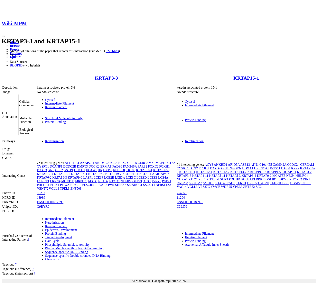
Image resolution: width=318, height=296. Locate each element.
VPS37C (204, 186)
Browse (15, 45)
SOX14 (220, 183)
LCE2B (109, 177)
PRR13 (260, 179)
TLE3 (274, 183)
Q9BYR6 (43, 206)
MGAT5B (67, 181)
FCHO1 (204, 168)
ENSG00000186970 (190, 202)
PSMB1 (271, 179)
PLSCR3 (75, 185)
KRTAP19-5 (272, 172)
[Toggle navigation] (3, 36)
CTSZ (171, 162)
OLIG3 (137, 181)
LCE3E (152, 177)
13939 (41, 197)
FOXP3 (42, 170)
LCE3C (131, 177)
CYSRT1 (43, 166)
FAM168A (130, 166)
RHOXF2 (295, 179)
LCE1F (98, 177)
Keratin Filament (56, 107)
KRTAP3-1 (288, 172)
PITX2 (64, 185)
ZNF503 (76, 188)
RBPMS (283, 179)
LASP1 (88, 177)
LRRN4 (55, 181)
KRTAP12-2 (221, 172)
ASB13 (245, 164)
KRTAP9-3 (59, 177)
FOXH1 (164, 166)
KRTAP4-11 (130, 174)
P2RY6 (156, 181)
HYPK (107, 170)
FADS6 (117, 166)
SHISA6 (120, 185)
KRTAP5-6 (162, 174)
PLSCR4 (88, 185)
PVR (111, 185)
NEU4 (290, 175)
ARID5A (101, 162)
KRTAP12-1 (204, 172)
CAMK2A (280, 164)
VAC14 (182, 186)
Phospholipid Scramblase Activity (67, 244)
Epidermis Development (61, 230)
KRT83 (130, 170)
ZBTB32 (249, 186)
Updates (15, 57)
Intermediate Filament (59, 103)
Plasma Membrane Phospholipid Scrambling (74, 248)
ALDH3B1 (72, 162)
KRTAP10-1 (144, 170)
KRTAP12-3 (161, 170)
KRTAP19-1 (255, 172)
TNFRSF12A (162, 185)
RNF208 (182, 183)
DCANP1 (56, 166)
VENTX (42, 188)
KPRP (295, 168)
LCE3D (142, 177)
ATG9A (112, 162)
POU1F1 (235, 179)
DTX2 (193, 168)
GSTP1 (68, 170)
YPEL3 (65, 188)
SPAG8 (230, 183)
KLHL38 (119, 170)
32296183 (112, 51)
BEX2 (122, 162)
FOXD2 (215, 168)
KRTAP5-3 (233, 175)
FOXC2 (153, 166)
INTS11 (275, 168)
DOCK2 (94, 166)
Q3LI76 (182, 206)
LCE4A (163, 177)
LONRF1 (43, 181)
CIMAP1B (159, 162)
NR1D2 (103, 181)
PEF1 (202, 179)
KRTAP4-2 (146, 174)
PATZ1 (166, 181)
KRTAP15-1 (246, 78)
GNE (51, 170)
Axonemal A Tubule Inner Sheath (207, 244)
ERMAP (106, 166)
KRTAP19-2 (96, 174)
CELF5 (132, 162)
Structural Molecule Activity (64, 118)
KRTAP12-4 (45, 174)
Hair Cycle (52, 241)
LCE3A (120, 177)
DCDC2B (69, 166)
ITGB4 (285, 168)
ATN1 (255, 164)
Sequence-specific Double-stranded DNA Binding (78, 255)
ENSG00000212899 (50, 202)
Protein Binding (55, 122)
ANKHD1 (220, 164)
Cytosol (50, 99)
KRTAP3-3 (106, 78)
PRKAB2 (101, 185)
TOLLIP (283, 183)
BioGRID (16, 65)
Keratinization (54, 141)
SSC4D (148, 185)
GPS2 (59, 170)
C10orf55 (265, 164)
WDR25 (226, 186)
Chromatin (52, 259)
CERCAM (145, 162)
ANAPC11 (87, 162)
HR (100, 170)
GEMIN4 (227, 168)
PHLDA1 (43, 185)
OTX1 (147, 181)
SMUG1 (208, 183)
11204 (181, 197)
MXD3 (92, 181)
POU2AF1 (248, 179)
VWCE (215, 186)
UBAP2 (295, 183)
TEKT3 (241, 183)
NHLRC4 (302, 175)
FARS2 (142, 166)
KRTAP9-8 (75, 177)
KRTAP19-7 (113, 174)
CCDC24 (293, 164)
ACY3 (209, 164)
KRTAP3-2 (304, 172)
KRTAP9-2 (264, 175)
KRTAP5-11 (217, 175)
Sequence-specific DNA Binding (66, 252)
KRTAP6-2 (44, 177)
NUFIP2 (126, 181)
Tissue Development (58, 237)
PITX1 (54, 185)
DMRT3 (82, 166)
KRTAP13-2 (62, 174)
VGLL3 (54, 188)
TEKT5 (252, 183)
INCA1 (264, 168)
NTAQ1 (114, 181)
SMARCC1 (134, 185)
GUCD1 (79, 170)
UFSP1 (306, 183)
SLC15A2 (195, 183)
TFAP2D (263, 183)
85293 (41, 193)
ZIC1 (259, 186)
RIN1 (306, 179)
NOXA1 (182, 179)
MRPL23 (81, 181)
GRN (237, 168)
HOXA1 (91, 170)
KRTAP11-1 (187, 172)
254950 (182, 193)
